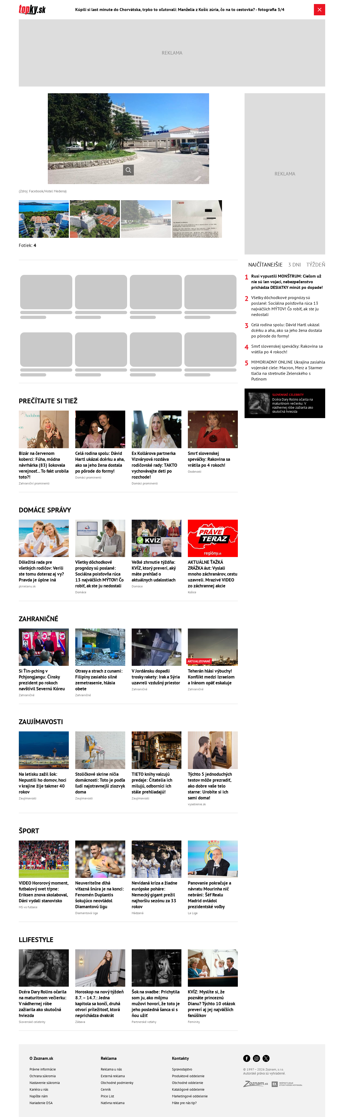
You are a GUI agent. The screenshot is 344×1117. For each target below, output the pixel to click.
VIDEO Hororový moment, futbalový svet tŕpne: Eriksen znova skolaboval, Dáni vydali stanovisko (43, 892)
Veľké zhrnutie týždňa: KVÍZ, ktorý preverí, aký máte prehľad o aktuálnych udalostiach (153, 571)
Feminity (194, 1022)
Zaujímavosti (41, 721)
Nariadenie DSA (41, 1103)
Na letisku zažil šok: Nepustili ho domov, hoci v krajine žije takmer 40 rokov (42, 783)
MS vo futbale (28, 907)
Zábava (80, 1022)
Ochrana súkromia (43, 1076)
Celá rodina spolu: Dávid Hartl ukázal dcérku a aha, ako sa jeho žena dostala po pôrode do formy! (99, 462)
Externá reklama (113, 1076)
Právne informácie (43, 1069)
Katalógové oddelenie (188, 1089)
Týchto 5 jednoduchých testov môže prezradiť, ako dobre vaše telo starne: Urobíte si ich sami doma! (210, 786)
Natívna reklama (112, 1103)
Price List (107, 1096)
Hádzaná (138, 913)
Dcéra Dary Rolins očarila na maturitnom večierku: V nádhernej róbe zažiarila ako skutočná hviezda (42, 1003)
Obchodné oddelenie (187, 1082)
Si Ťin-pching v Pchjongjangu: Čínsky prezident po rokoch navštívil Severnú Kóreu (42, 680)
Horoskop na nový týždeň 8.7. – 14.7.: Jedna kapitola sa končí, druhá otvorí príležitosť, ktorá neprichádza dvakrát (99, 1003)
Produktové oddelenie (188, 1076)
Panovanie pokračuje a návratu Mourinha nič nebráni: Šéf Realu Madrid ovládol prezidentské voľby (209, 895)
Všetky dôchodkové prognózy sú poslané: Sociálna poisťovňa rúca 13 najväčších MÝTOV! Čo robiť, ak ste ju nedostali (99, 574)
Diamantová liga (86, 913)
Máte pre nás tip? (184, 1103)
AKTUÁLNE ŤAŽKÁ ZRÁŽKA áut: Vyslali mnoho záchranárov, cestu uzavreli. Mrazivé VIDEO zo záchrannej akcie (212, 574)
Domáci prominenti (88, 477)
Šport (29, 830)
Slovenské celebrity (32, 1022)
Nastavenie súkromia (45, 1082)
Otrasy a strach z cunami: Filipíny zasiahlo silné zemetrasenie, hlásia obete (99, 680)
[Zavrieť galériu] (319, 9)
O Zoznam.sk (41, 1058)
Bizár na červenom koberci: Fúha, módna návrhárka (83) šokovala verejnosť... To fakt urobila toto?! (44, 465)
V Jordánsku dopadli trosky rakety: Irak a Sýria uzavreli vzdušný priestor (156, 677)
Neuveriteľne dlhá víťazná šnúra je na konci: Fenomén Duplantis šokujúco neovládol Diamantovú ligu (99, 895)
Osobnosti (194, 471)
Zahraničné (38, 618)
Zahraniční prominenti (34, 483)
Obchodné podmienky (117, 1082)
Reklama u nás (111, 1069)
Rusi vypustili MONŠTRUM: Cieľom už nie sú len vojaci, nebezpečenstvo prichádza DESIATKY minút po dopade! (287, 281)
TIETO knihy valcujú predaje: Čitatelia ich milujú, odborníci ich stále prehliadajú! (152, 783)
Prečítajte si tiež (48, 400)
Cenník (106, 1089)
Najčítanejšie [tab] (265, 264)
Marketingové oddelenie (190, 1096)
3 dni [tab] (294, 264)
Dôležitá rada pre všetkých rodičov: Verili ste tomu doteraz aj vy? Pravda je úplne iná (41, 571)
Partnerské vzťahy (144, 1022)
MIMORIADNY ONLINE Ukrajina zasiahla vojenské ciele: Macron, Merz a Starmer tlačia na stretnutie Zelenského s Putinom (288, 370)
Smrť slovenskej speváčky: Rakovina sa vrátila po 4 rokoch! (209, 459)
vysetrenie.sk (197, 804)
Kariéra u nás (39, 1089)
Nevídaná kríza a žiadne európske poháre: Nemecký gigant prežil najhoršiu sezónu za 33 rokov (154, 895)
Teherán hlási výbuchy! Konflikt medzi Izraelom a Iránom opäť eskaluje (211, 677)
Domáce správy (45, 509)
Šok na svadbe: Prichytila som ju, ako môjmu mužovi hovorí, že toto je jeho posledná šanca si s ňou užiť (156, 1003)
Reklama (109, 1058)
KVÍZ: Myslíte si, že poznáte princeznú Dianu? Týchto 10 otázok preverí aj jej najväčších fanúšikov (211, 1003)
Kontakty (180, 1058)
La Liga (193, 913)
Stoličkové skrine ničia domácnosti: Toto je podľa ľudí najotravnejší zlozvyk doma (100, 783)
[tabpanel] (285, 327)
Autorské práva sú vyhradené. (264, 1073)
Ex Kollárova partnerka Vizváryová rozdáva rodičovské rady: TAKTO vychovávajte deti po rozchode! (154, 465)
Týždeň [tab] (315, 264)
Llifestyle (36, 939)
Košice (192, 592)
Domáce (80, 592)
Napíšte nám (39, 1096)
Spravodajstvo (182, 1069)
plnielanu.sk (27, 586)
